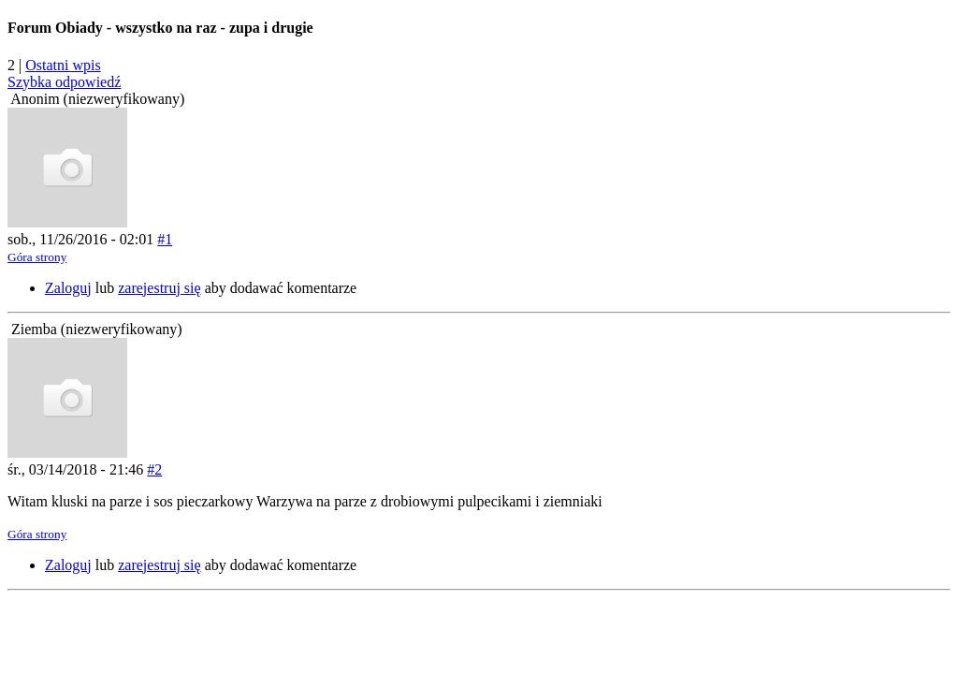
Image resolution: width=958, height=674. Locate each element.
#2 (154, 469)
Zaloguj (68, 288)
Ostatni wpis (62, 65)
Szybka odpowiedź (64, 82)
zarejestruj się (159, 288)
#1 (164, 239)
